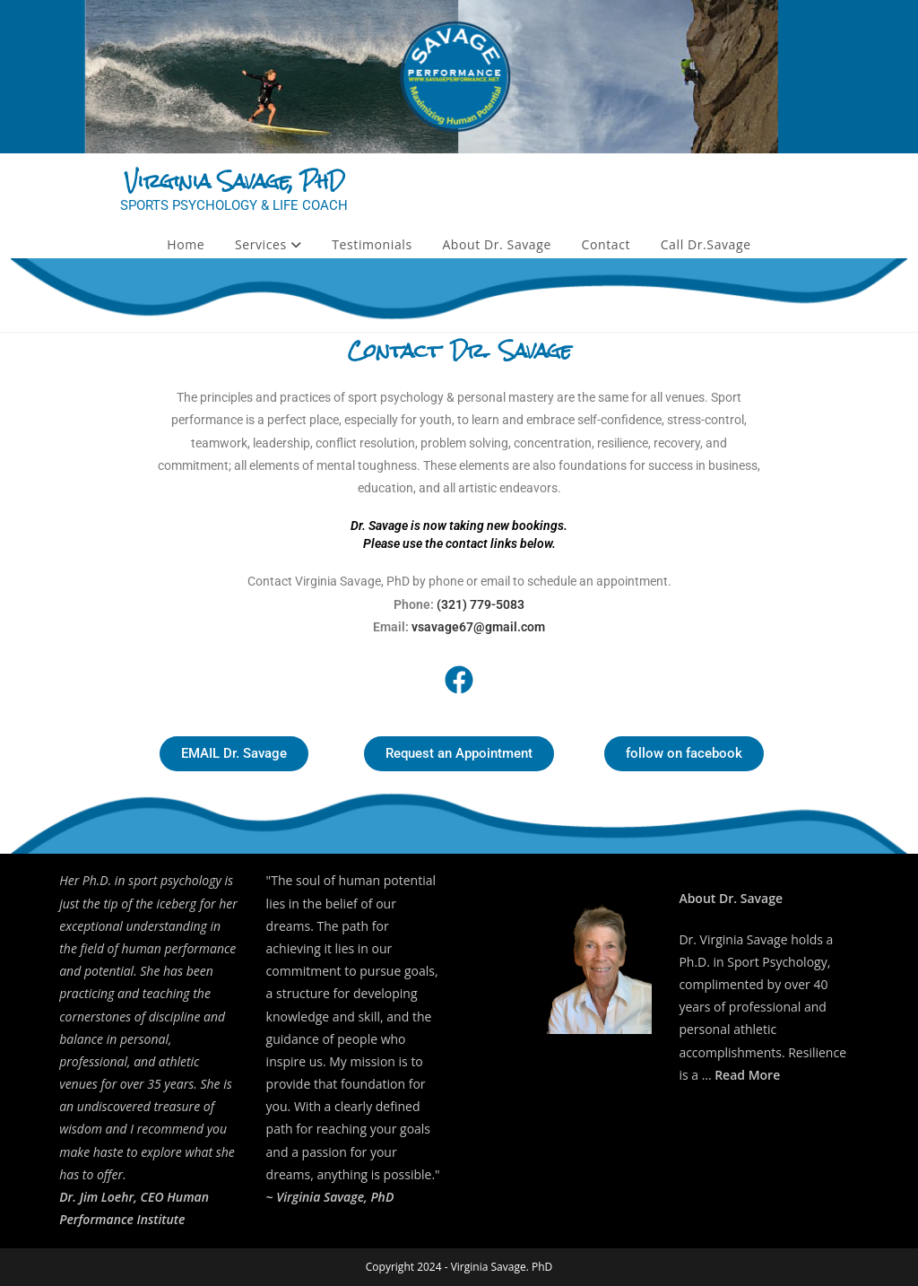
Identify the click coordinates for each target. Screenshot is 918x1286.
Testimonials (371, 244)
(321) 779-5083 (480, 604)
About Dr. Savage (496, 244)
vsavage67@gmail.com (478, 627)
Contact (606, 244)
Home (185, 244)
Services (268, 244)
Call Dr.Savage (706, 244)
